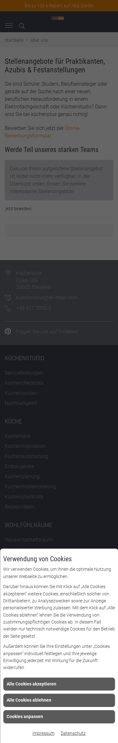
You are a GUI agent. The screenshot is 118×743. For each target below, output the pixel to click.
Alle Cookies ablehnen (29, 700)
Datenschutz (73, 733)
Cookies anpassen (25, 716)
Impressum (43, 733)
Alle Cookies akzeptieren (31, 683)
